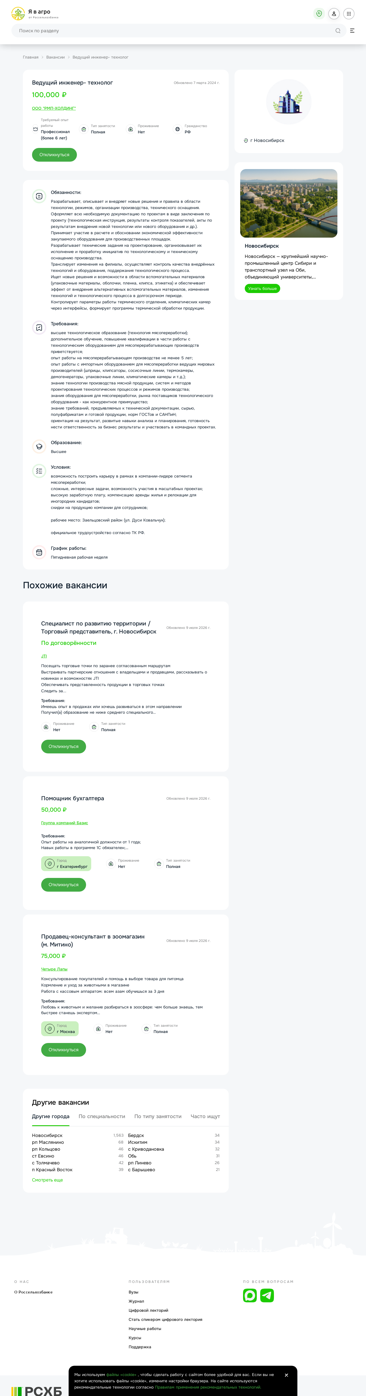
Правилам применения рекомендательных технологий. (208, 1387)
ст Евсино (43, 1156)
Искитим (137, 1142)
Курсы (135, 1337)
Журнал (136, 1301)
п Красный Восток (52, 1170)
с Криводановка (146, 1149)
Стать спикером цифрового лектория (165, 1319)
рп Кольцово (46, 1149)
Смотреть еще (47, 1180)
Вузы (133, 1292)
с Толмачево (46, 1163)
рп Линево (140, 1163)
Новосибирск (47, 1135)
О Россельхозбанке (33, 1292)
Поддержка (140, 1346)
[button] (334, 13)
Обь (132, 1156)
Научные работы (145, 1328)
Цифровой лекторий (148, 1310)
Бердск (136, 1135)
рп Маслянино (48, 1142)
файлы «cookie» (122, 1374)
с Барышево (141, 1170)
